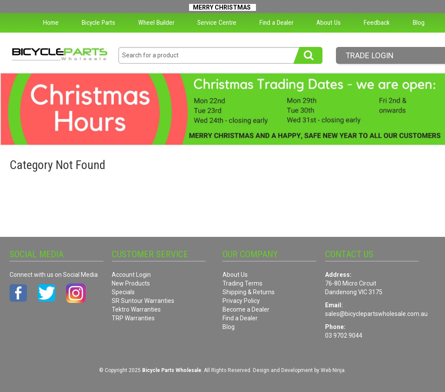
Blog (419, 23)
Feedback (377, 23)
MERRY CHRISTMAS (222, 7)
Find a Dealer (276, 23)
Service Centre (216, 23)
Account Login (131, 274)
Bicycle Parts (98, 23)
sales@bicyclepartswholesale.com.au (376, 313)
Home (51, 23)
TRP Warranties (133, 318)
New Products (131, 283)
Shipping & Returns (248, 292)
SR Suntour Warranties (143, 300)
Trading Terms (242, 283)
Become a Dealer (245, 309)
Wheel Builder (156, 23)
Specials (123, 292)
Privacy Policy (241, 300)
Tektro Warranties (136, 309)
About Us (328, 23)
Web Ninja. (333, 370)
